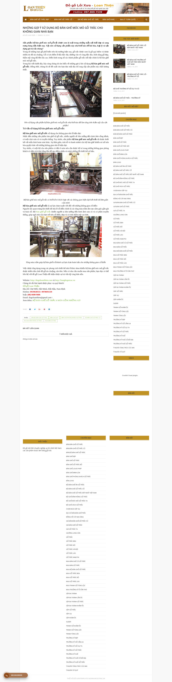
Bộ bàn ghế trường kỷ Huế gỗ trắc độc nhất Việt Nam (136, 62)
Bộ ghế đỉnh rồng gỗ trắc (33, 321)
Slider (115, 303)
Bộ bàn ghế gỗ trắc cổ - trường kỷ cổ (137, 75)
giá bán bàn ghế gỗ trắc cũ (124, 202)
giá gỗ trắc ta (119, 211)
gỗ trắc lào (118, 235)
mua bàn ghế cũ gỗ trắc (123, 243)
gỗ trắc (116, 219)
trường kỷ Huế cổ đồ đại (123, 340)
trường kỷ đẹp (119, 319)
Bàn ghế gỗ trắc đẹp (39, 19)
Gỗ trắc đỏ (117, 227)
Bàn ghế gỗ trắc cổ (63, 19)
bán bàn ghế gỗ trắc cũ (122, 130)
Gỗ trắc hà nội (119, 231)
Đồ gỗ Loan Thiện (31, 286)
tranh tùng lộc (119, 315)
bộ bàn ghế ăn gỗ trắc (122, 166)
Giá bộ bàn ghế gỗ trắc (88, 19)
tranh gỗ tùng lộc (121, 311)
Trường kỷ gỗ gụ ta (121, 327)
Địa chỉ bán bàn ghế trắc (123, 194)
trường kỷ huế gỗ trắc (122, 344)
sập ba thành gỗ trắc (122, 283)
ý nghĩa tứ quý (119, 352)
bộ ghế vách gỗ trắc (121, 186)
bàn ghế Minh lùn (120, 154)
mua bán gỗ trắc (50, 321)
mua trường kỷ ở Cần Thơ (123, 271)
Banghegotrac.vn (97, 678)
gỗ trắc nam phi (119, 239)
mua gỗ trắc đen (120, 255)
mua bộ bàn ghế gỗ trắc (123, 251)
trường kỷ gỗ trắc (121, 332)
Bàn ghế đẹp (54, 317)
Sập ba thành (118, 275)
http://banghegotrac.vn (65, 280)
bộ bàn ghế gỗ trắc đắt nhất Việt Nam (128, 174)
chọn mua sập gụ (120, 190)
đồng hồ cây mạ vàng (122, 198)
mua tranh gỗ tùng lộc (122, 267)
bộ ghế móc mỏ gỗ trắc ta (124, 182)
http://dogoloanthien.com (41, 280)
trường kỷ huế (119, 336)
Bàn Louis (117, 162)
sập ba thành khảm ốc (122, 287)
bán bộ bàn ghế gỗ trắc (39, 317)
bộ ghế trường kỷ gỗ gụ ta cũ (126, 89)
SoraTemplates (82, 678)
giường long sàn (120, 215)
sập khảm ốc (118, 299)
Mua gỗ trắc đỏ (119, 259)
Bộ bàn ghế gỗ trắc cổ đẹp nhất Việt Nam (136, 46)
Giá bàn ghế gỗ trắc (121, 206)
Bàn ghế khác (109, 19)
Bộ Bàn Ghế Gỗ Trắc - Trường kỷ (126, 98)
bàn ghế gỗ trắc (43, 212)
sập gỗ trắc (118, 291)
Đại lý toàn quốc (128, 19)
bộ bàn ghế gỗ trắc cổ (92, 317)
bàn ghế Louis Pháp (121, 150)
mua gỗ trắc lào (120, 263)
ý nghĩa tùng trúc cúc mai (123, 348)
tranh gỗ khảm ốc (120, 307)
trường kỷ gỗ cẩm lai (122, 323)
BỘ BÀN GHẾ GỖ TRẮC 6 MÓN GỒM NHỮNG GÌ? (57, 300)
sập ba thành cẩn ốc (121, 279)
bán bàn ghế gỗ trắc (121, 126)
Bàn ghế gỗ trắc (120, 142)
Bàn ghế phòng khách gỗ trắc (72, 317)
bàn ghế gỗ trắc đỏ (121, 146)
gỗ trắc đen (118, 223)
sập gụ (116, 295)
